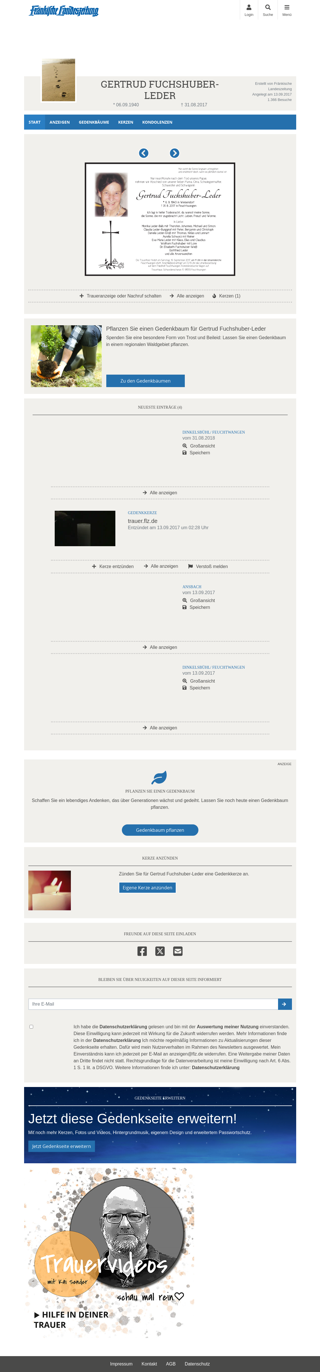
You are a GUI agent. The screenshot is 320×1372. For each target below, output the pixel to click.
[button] (144, 155)
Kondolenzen (157, 122)
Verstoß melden (208, 566)
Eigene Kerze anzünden (147, 888)
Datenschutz (197, 1364)
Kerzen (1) (226, 296)
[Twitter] (160, 950)
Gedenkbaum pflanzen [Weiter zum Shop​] (160, 830)
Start (35, 122)
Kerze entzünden (112, 566)
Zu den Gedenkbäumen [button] (145, 381)
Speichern (196, 452)
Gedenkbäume (94, 122)
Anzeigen (60, 122)
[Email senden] (153, 1004)
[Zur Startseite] (64, 10)
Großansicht (199, 446)
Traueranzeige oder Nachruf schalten (121, 296)
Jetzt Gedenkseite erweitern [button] (61, 1146)
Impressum (121, 1364)
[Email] (178, 950)
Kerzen (125, 122)
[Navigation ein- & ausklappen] (286, 10)
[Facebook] (142, 950)
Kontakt (149, 1364)
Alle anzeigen (187, 296)
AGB (171, 1364)
